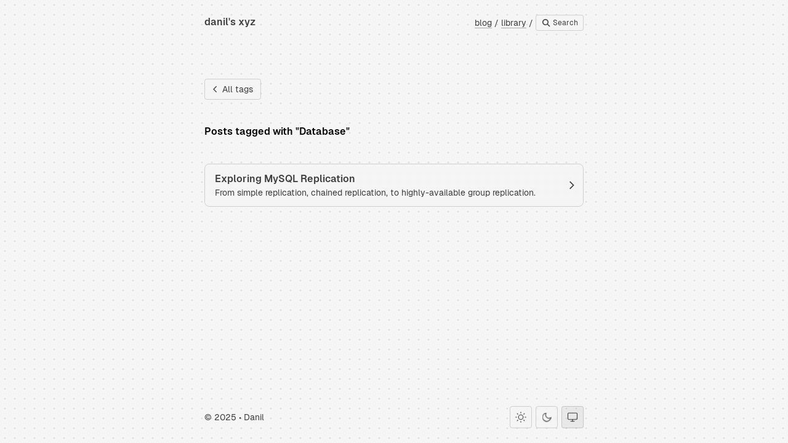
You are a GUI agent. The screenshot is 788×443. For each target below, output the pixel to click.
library (513, 23)
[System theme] (572, 417)
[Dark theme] (547, 417)
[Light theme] (521, 417)
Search (559, 23)
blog (483, 23)
